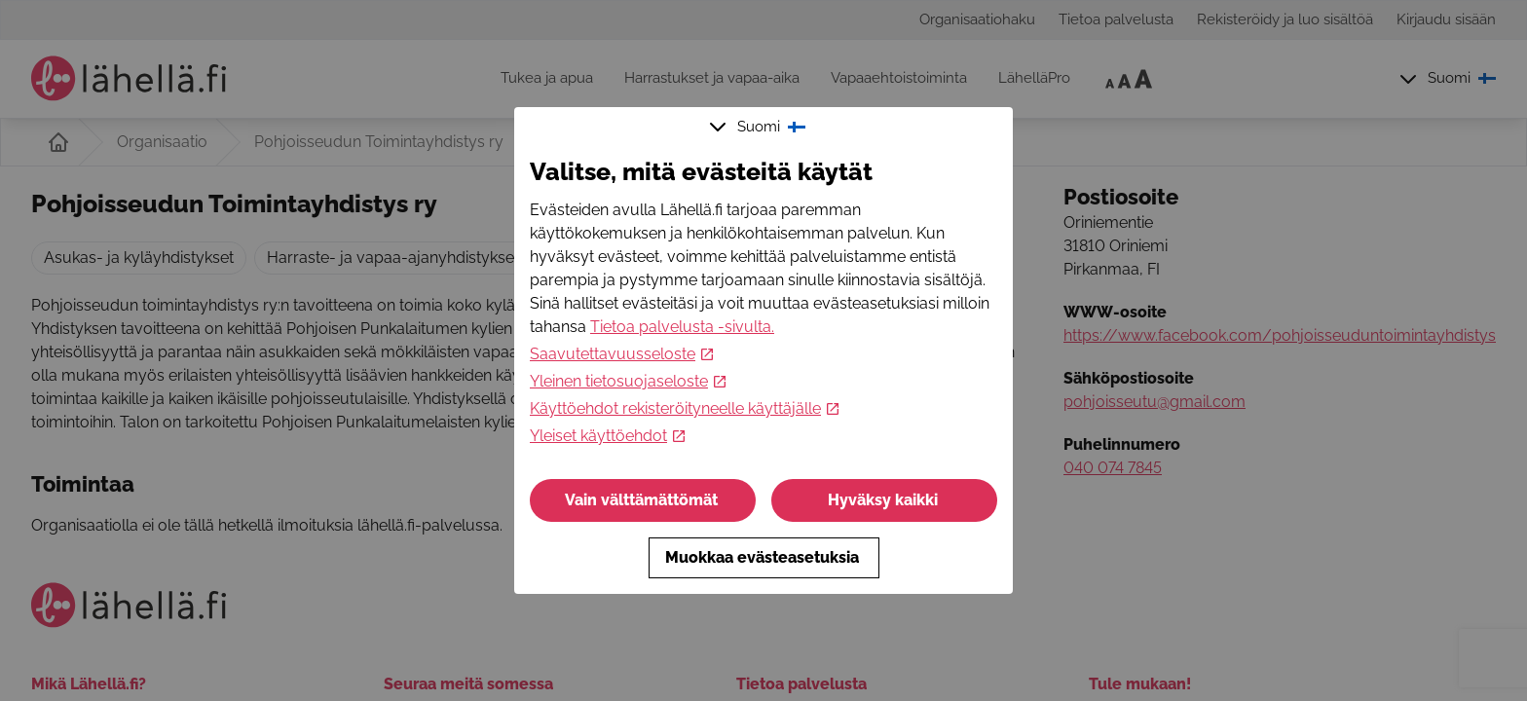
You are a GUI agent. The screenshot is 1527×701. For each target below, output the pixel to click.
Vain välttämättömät (643, 500)
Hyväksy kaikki (885, 500)
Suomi (759, 126)
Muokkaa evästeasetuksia (764, 557)
